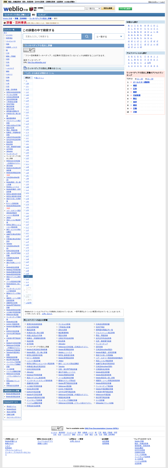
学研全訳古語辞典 (33, 406)
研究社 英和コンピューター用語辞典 (41, 364)
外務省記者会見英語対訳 (36, 366)
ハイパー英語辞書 (33, 361)
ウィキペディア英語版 (104, 386)
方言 (7, 86)
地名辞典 (30, 341)
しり (27, 196)
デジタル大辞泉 (64, 324)
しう (27, 89)
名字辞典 (30, 344)
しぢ (27, 247)
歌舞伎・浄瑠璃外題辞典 (36, 338)
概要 (135, 92)
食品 (7, 80)
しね (27, 150)
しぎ (27, 219)
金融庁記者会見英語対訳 (105, 364)
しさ (27, 112)
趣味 (7, 71)
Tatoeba (61, 366)
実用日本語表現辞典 (34, 324)
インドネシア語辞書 (34, 400)
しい (27, 86)
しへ (27, 164)
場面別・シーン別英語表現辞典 (108, 381)
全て (5, 32)
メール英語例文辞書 (66, 378)
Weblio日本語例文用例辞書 (37, 350)
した (27, 126)
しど (27, 256)
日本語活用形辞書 (103, 324)
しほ (27, 167)
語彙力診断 (11, 414)
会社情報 (105, 441)
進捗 (135, 102)
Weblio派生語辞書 (103, 372)
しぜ (27, 239)
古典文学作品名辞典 (66, 338)
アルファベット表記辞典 (105, 333)
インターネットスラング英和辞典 (39, 381)
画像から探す (43, 443)
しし (27, 115)
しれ (27, 201)
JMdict (60, 361)
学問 (7, 59)
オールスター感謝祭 (141, 82)
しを (27, 210)
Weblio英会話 (11, 409)
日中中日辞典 (39, 1)
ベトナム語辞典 (141, 461)
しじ (27, 233)
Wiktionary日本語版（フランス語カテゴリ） (75, 403)
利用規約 (8, 448)
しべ (27, 268)
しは (27, 155)
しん (27, 213)
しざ (27, 230)
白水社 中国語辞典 (65, 389)
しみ (27, 173)
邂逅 (135, 105)
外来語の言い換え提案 (35, 333)
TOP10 (129, 79)
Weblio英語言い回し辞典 (105, 378)
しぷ (27, 279)
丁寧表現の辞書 (64, 327)
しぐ (27, 222)
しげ (27, 224)
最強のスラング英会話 (66, 381)
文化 (7, 62)
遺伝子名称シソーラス (66, 372)
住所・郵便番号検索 (103, 341)
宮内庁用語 (100, 327)
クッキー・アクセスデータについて (18, 453)
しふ (27, 161)
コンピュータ (11, 41)
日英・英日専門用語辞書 (67, 369)
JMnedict (30, 372)
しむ (27, 176)
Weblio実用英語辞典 (66, 358)
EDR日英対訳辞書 (34, 369)
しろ (27, 204)
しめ (27, 178)
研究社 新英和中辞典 (35, 355)
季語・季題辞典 (102, 335)
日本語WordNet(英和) (104, 366)
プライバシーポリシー (13, 450)
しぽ (27, 285)
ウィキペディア (102, 344)
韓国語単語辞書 (64, 397)
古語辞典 (60, 1)
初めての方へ (153, 2)
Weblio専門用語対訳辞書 (67, 383)
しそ (27, 124)
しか (27, 98)
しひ (27, 158)
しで (27, 253)
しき (27, 101)
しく (27, 103)
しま (27, 170)
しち (27, 129)
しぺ (27, 282)
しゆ (27, 187)
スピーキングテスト (14, 417)
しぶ (27, 265)
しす (27, 118)
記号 (149, 63)
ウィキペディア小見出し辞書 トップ (16, 15)
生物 (7, 77)
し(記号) (29, 303)
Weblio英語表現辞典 (103, 375)
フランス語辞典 (141, 455)
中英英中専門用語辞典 (104, 392)
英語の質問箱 (11, 412)
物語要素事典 (63, 333)
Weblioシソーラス (65, 352)
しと (27, 138)
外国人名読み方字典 (34, 335)
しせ (27, 121)
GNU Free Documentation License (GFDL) (102, 428)
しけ (27, 106)
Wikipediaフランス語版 (105, 403)
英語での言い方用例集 (104, 355)
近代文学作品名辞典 (103, 338)
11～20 (140, 79)
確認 (135, 85)
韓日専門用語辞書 (103, 397)
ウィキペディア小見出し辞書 (40, 18)
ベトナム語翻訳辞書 (34, 403)
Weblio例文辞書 (33, 389)
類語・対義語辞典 (14, 1)
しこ (27, 109)
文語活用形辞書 (33, 327)
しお (27, 95)
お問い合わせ (47, 314)
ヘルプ (162, 2)
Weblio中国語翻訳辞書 (104, 389)
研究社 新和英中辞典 (66, 355)
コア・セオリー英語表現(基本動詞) (109, 358)
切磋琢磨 (136, 95)
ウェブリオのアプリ (45, 441)
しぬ (27, 147)
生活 (7, 65)
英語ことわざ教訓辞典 (104, 361)
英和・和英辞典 (27, 1)
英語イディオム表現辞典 (36, 378)
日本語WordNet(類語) (104, 350)
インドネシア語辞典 (142, 457)
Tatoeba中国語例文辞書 (36, 397)
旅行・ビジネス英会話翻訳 (68, 364)
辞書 (5, 1)
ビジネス (9, 35)
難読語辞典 (31, 330)
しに (27, 144)
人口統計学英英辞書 (34, 386)
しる (27, 199)
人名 (7, 83)
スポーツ (9, 74)
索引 (33, 15)
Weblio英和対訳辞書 (103, 383)
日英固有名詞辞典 (103, 369)
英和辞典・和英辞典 (142, 446)
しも (27, 181)
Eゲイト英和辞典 (33, 358)
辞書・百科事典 (21, 18)
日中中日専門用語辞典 (66, 392)
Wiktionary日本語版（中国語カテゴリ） (73, 395)
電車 (7, 44)
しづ (27, 250)
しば (27, 259)
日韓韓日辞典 (50, 1)
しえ (27, 92)
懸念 (135, 99)
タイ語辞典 (139, 459)
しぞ (27, 242)
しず (27, 236)
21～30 (150, 79)
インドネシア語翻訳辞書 (67, 400)
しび (27, 262)
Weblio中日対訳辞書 (34, 395)
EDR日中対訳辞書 (34, 392)
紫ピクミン (39, 78)
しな (27, 141)
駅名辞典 (61, 341)
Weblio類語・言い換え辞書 (37, 352)
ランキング (42, 15)
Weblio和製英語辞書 (66, 375)
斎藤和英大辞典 (33, 383)
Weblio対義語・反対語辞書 (106, 352)
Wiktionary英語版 (64, 386)
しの (27, 153)
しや (27, 184)
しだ (27, 245)
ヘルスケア (10, 68)
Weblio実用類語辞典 (66, 350)
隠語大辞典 (62, 335)
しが (27, 216)
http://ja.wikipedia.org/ (37, 62)
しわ (27, 207)
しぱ (27, 273)
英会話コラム (11, 406)
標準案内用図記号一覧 (104, 330)
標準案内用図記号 (12, 111)
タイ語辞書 (100, 400)
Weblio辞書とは (11, 441)
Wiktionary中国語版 (103, 395)
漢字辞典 (99, 347)
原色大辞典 (62, 330)
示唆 (135, 112)
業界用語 (9, 38)
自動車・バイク (11, 47)
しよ (27, 190)
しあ (27, 83)
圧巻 (135, 89)
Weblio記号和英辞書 (34, 375)
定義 (135, 108)
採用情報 (105, 443)
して (27, 135)
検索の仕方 (9, 443)
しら (27, 193)
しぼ (27, 271)
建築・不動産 (11, 56)
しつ (27, 132)
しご (27, 227)
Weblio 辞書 (7, 18)
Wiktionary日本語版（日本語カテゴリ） (73, 347)
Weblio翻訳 (139, 448)
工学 (7, 53)
